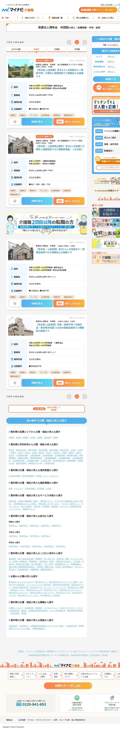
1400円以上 (45, 526)
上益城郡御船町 (50, 458)
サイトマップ (29, 675)
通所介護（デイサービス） (49, 504)
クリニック (18, 489)
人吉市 (80, 450)
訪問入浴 (37, 506)
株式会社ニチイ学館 (75, 587)
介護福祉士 (13, 626)
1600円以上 (56, 526)
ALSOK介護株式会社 (20, 587)
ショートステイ (15, 509)
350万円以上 (37, 546)
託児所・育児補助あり (64, 567)
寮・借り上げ (49, 559)
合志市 (11, 455)
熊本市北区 (64, 450)
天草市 (78, 453)
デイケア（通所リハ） (70, 504)
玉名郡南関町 (35, 455)
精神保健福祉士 (39, 628)
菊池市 (41, 453)
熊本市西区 (43, 450)
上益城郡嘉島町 (64, 458)
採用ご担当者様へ (14, 675)
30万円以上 (45, 536)
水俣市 (20, 453)
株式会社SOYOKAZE (61, 585)
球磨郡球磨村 (21, 463)
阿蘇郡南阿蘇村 (36, 458)
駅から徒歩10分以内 (26, 559)
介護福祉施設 (30, 489)
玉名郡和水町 (60, 455)
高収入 (51, 561)
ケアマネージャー (51, 608)
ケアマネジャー (63, 651)
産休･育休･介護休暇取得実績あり (22, 567)
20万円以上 (24, 536)
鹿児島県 (47, 438)
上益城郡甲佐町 (18, 461)
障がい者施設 (26, 506)
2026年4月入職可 (23, 564)
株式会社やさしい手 (34, 590)
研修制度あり (76, 564)
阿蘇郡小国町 (23, 458)
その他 (48, 489)
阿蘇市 (71, 453)
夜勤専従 (12, 559)
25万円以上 (34, 536)
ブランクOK (48, 564)
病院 (10, 489)
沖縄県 (55, 438)
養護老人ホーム (29, 509)
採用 (55, 720)
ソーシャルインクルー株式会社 (38, 585)
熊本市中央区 (21, 450)
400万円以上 (49, 546)
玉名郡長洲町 (47, 455)
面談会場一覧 (55, 17)
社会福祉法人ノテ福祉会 (50, 595)
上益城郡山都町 (32, 461)
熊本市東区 (32, 450)
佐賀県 (18, 438)
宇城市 (64, 453)
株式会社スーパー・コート (28, 595)
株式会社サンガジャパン (18, 593)
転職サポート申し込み (68, 685)
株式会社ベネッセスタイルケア (21, 582)
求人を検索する (81, 17)
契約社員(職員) (28, 476)
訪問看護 (45, 506)
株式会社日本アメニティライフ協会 (63, 582)
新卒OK (40, 567)
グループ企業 (64, 720)
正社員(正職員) (15, 476)
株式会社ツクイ (41, 582)
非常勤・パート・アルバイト (47, 476)
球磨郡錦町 (71, 461)
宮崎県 (39, 438)
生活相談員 (29, 608)
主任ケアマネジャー (68, 608)
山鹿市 (34, 453)
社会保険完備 (23, 569)
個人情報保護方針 (78, 720)
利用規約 (56, 675)
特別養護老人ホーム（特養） (25, 504)
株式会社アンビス (63, 593)
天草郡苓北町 (49, 463)
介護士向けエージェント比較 (89, 675)
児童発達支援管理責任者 (38, 611)
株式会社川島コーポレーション (42, 593)
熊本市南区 (53, 450)
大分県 (32, 438)
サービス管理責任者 (57, 611)
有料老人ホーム (47, 501)
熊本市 (11, 450)
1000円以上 (23, 526)
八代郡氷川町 (46, 461)
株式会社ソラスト (18, 590)
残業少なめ (49, 567)
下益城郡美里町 (22, 455)
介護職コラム (108, 675)
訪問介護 (12, 501)
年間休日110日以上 (63, 561)
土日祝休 (76, 561)
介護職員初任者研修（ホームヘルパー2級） (47, 626)
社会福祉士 (23, 626)
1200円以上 (34, 526)
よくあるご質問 (43, 675)
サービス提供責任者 (100, 651)
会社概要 (22, 720)
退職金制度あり (47, 569)
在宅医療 (40, 489)
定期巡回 (54, 506)
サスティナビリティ (44, 720)
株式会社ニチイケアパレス (70, 590)
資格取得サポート (62, 564)
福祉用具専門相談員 (75, 611)
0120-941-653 (31, 704)
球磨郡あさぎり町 (35, 463)
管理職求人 (33, 561)
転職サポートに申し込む (97, 10)
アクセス (30, 720)
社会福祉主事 (71, 626)
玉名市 (27, 453)
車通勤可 (39, 559)
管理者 (23, 613)
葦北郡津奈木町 (59, 461)
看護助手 (38, 608)
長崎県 (25, 438)
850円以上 (13, 526)
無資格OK (43, 561)
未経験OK (23, 561)
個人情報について (69, 675)
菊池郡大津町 (72, 455)
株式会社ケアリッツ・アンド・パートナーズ (48, 587)
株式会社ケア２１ (51, 590)
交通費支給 (34, 569)
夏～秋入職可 (36, 564)
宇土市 (48, 453)
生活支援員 (15, 613)
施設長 (23, 611)
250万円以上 (14, 546)
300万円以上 (25, 546)
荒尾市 (13, 453)
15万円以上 (13, 536)
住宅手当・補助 (63, 559)
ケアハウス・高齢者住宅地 (70, 506)
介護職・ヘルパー (16, 608)
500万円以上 (61, 546)
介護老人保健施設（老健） (28, 501)
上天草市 (56, 453)
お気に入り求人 (106, 17)
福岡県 (11, 438)
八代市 (73, 450)
